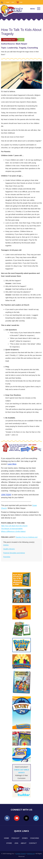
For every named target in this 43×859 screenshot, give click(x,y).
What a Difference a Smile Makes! (13, 531)
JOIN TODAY (6, 495)
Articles (6, 545)
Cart (21, 2)
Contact (33, 843)
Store (9, 843)
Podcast (15, 838)
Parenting (6, 557)
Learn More (12, 464)
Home (6, 838)
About (23, 843)
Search (3, 2)
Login (7, 2)
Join (12, 2)
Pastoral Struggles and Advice (14, 553)
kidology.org (31, 853)
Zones (25, 838)
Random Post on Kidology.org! (26, 537)
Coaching (34, 838)
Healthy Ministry (9, 549)
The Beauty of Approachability (12, 528)
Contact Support (21, 853)
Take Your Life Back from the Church (14, 526)
